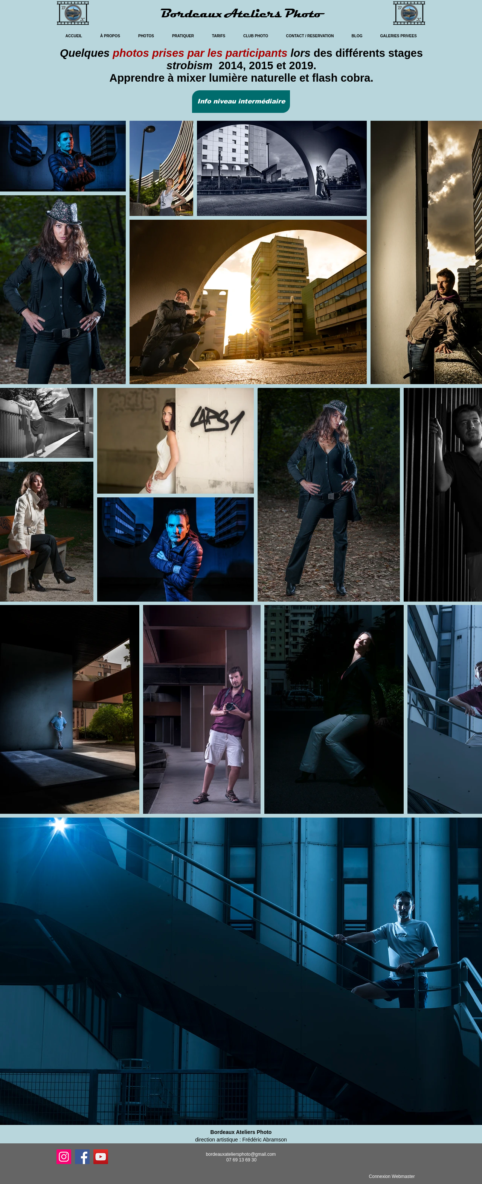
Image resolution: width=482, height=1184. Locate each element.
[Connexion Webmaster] (392, 1176)
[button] (241, 101)
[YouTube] (100, 1156)
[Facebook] (82, 1156)
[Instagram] (63, 1156)
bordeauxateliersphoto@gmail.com (241, 1154)
